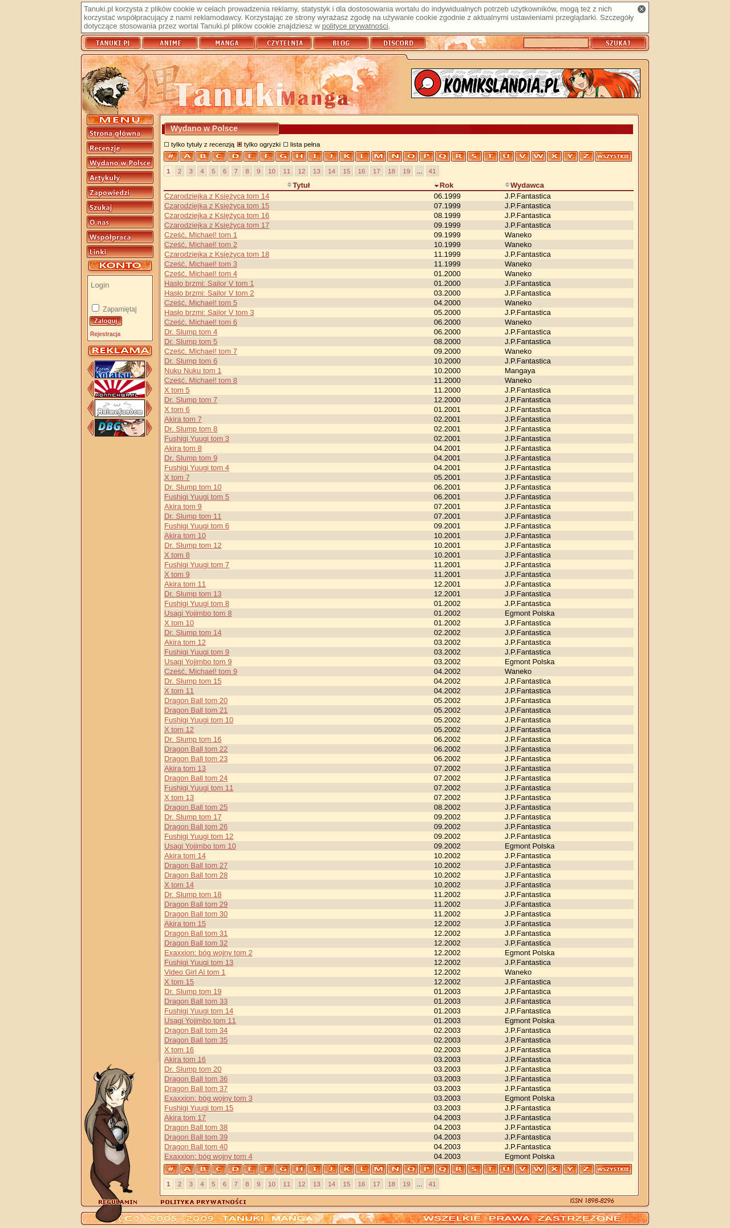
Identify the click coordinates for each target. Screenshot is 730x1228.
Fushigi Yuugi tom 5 (196, 496)
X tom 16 (179, 1049)
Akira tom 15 (185, 923)
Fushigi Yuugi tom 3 (196, 438)
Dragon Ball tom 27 (196, 865)
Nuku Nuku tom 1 (192, 370)
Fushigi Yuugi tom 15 (198, 1108)
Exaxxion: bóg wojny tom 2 (208, 952)
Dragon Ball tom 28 (196, 875)
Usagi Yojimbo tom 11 (200, 1020)
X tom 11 (179, 690)
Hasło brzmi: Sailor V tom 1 (209, 283)
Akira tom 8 (183, 448)
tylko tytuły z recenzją (202, 144)
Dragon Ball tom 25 (196, 807)
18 (391, 171)
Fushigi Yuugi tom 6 (196, 526)
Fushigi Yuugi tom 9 (196, 652)
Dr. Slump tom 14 (192, 632)
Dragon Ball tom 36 (196, 1078)
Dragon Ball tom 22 (196, 749)
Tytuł (298, 185)
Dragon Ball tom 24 (196, 778)
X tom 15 (179, 981)
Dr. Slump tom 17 (192, 817)
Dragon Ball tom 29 (196, 904)
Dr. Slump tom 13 (192, 593)
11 (286, 171)
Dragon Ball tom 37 (196, 1088)
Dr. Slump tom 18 (192, 894)
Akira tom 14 (185, 855)
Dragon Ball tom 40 (196, 1146)
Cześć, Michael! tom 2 (200, 244)
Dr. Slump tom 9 (190, 458)
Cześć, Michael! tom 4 (200, 273)
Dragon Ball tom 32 (196, 943)
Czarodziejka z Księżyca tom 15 (216, 205)
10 (271, 171)
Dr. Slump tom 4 (190, 332)
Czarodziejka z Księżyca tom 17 (216, 225)
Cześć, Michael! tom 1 (200, 235)
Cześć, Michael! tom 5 (200, 302)
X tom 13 (179, 797)
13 (317, 171)
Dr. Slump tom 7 (190, 399)
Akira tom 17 (185, 1117)
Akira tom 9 (183, 506)
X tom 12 (179, 729)
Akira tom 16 (185, 1059)
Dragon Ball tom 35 (196, 1040)
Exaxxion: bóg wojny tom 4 (208, 1156)
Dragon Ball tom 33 (196, 1001)
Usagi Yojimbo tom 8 (198, 613)
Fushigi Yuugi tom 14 (198, 1011)
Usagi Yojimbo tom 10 (200, 846)
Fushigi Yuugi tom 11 (198, 787)
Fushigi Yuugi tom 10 (198, 720)
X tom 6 (177, 409)
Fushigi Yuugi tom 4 (196, 467)
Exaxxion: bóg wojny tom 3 (208, 1098)
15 (346, 171)
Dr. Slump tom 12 (192, 545)
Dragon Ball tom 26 (196, 826)
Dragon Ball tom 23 (196, 758)
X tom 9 (177, 574)
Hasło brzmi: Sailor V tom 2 (209, 293)
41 (432, 171)
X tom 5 (177, 390)
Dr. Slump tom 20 (192, 1069)
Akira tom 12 (185, 642)
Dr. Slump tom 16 (192, 739)
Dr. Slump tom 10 (192, 487)
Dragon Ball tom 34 (196, 1030)
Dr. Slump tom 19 (192, 991)
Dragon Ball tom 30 (196, 914)
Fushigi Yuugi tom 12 (198, 836)
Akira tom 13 (185, 768)
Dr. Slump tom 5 (190, 341)
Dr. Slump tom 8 (190, 429)
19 (406, 171)
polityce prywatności (355, 26)
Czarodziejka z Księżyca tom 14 (216, 196)
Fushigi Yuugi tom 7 (196, 564)
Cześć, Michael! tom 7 (200, 351)
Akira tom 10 (185, 535)
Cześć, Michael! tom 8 (200, 380)
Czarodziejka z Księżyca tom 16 (216, 215)
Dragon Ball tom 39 (196, 1137)
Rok (444, 185)
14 (331, 171)
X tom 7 (177, 477)
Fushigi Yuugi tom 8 (196, 603)
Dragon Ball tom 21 (196, 710)
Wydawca (524, 185)
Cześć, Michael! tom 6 (200, 322)
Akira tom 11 (185, 584)
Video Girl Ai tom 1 (194, 972)
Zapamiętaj (119, 309)
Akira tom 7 (183, 419)
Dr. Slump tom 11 (192, 516)
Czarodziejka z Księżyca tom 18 (216, 254)
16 (361, 171)
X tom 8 (177, 555)
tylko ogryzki (262, 144)
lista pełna (305, 144)
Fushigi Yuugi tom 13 (198, 962)
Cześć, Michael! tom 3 (200, 264)
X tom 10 (179, 623)
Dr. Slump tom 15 (192, 681)
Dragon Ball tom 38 (196, 1127)
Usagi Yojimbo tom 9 (198, 661)
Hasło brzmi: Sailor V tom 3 (209, 312)
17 (376, 171)
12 (301, 171)
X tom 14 (179, 884)
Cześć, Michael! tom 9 (200, 671)
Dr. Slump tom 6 (190, 361)
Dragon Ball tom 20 (196, 700)
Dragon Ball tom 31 (196, 933)
